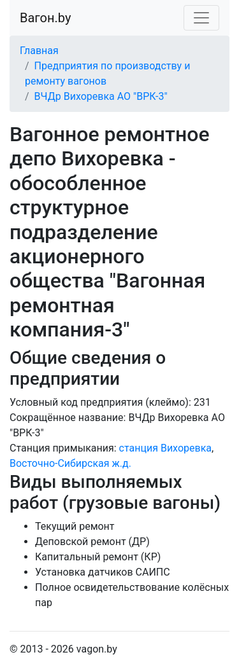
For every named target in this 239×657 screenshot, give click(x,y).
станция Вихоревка (165, 448)
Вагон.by (45, 17)
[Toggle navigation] (201, 18)
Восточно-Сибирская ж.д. (70, 463)
